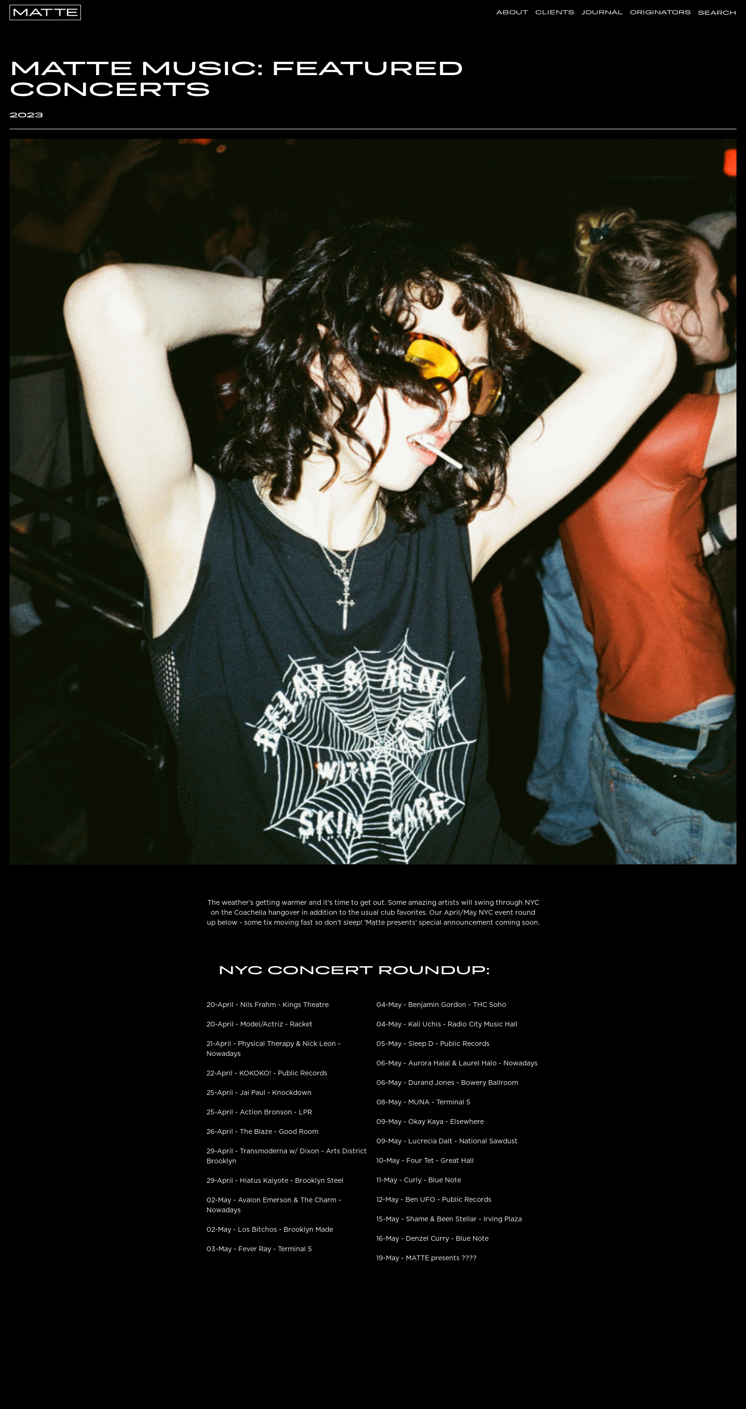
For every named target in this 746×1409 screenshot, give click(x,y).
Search (717, 12)
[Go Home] (45, 12)
